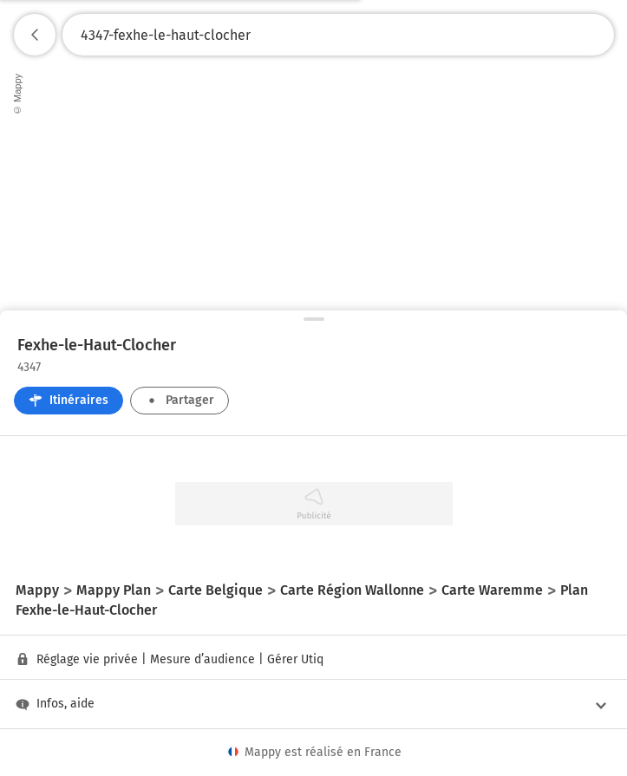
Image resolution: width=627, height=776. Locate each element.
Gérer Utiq (295, 659)
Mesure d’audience (202, 659)
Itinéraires (68, 400)
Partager (179, 400)
